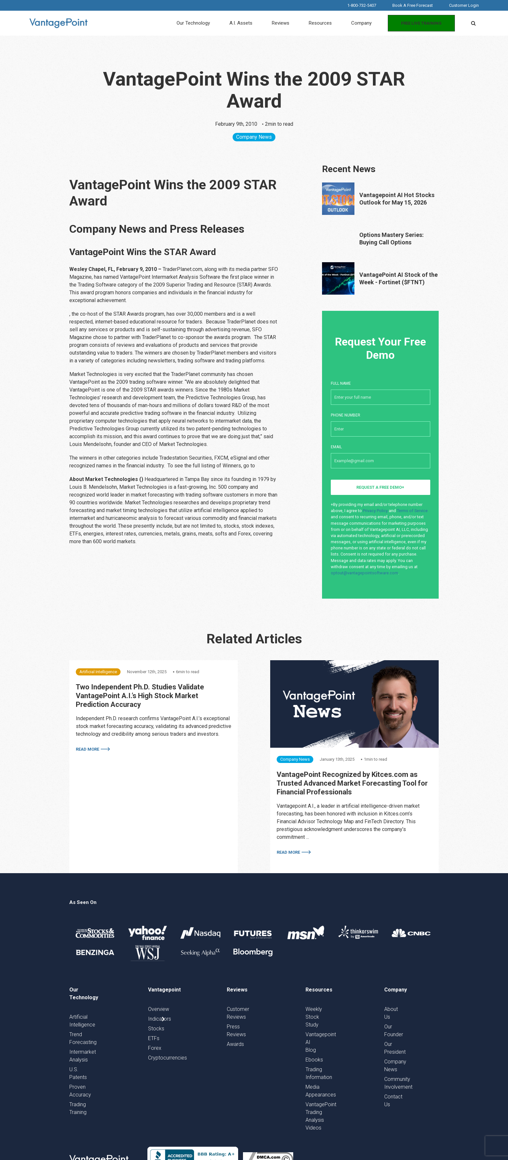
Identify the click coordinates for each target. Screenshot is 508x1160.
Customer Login (464, 5)
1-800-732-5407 (361, 5)
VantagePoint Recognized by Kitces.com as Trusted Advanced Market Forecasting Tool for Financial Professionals (352, 783)
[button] (473, 23)
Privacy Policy (375, 510)
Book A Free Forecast (412, 5)
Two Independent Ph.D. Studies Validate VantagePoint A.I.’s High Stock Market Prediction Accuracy (140, 696)
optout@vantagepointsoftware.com (364, 572)
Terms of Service (412, 510)
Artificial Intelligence (98, 671)
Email (380, 453)
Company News (254, 137)
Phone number (380, 421)
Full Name (380, 389)
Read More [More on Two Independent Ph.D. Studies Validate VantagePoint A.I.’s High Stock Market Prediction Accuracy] (87, 749)
